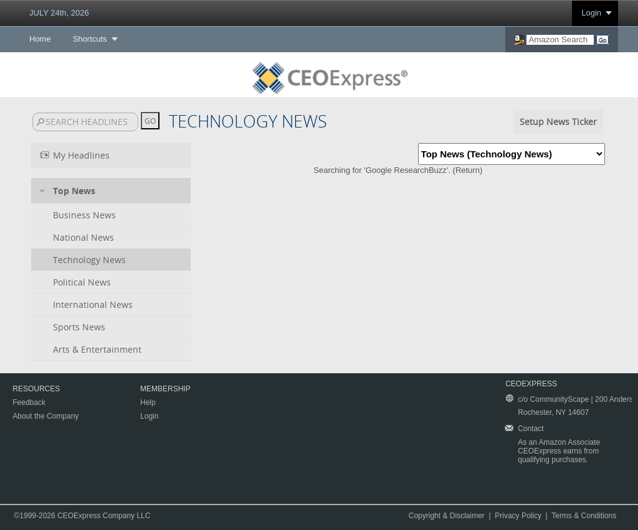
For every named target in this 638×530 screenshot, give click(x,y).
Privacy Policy (518, 515)
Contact (530, 428)
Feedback (28, 402)
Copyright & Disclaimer (447, 515)
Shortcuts (90, 39)
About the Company (45, 416)
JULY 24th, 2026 (59, 12)
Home (40, 39)
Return (467, 170)
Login (591, 12)
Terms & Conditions (583, 515)
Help (148, 402)
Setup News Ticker (558, 122)
